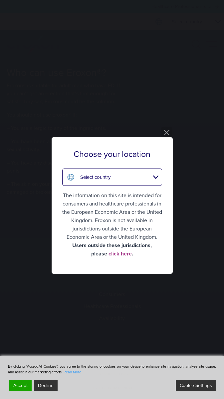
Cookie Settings (196, 385)
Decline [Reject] (46, 385)
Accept (20, 385)
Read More (72, 372)
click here (120, 253)
